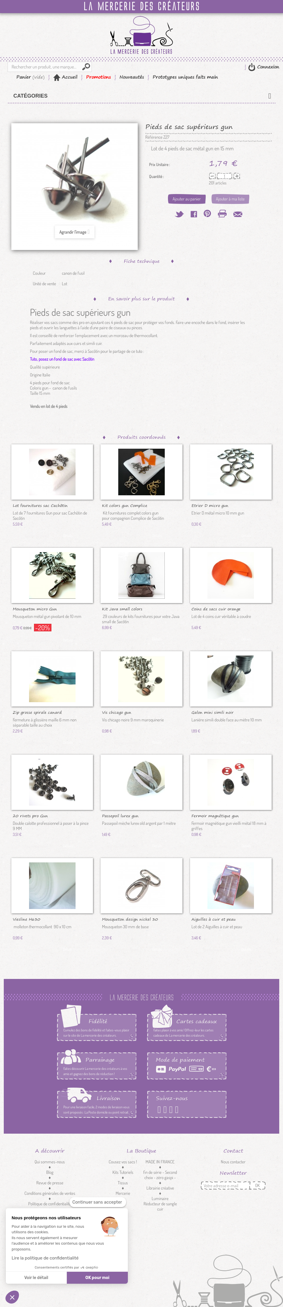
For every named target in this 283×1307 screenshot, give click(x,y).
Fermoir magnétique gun (215, 815)
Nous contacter (233, 1162)
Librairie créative (160, 1188)
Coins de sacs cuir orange (216, 609)
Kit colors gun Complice (124, 505)
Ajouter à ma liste (230, 199)
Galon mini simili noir (212, 712)
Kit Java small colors (122, 609)
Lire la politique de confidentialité (45, 1258)
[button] (12, 1297)
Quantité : (156, 177)
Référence (153, 137)
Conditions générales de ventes (49, 1193)
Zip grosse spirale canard (37, 712)
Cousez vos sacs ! (123, 1162)
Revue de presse (49, 1183)
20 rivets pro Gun (30, 815)
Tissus (123, 1183)
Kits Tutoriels (122, 1172)
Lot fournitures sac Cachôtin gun (40, 505)
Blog (49, 1172)
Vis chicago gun (116, 712)
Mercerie (123, 1193)
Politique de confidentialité (49, 1203)
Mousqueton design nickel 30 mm (130, 919)
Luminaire (160, 1198)
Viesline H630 (26, 919)
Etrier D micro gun (209, 505)
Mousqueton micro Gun (35, 609)
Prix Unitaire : (159, 165)
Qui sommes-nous (50, 1162)
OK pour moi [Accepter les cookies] (97, 1277)
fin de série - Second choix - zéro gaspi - (160, 1174)
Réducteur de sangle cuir (160, 1206)
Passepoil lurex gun (120, 815)
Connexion (267, 67)
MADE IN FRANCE (160, 1162)
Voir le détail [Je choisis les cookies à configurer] (36, 1277)
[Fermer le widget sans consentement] (97, 1202)
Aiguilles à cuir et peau (213, 919)
